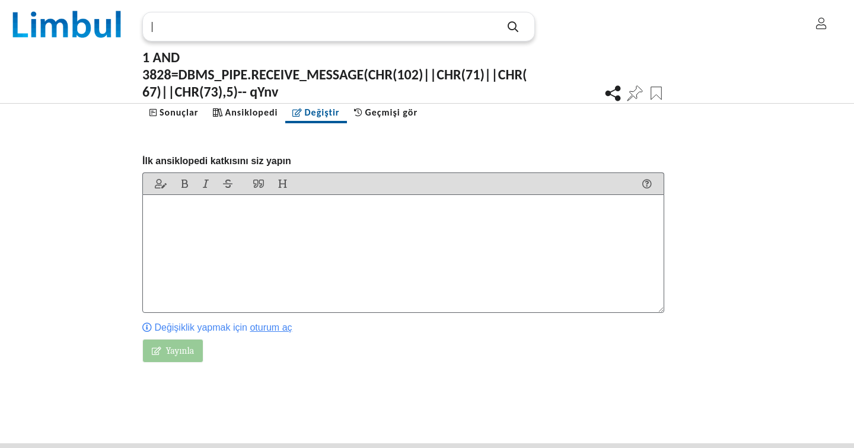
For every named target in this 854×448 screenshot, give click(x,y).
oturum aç (271, 327)
